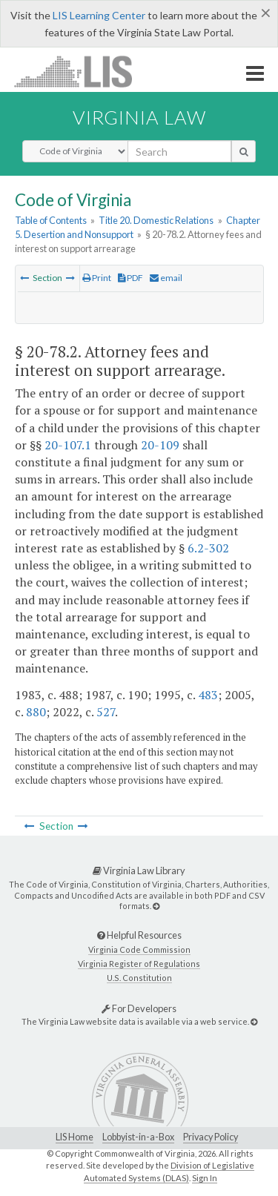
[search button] (243, 151)
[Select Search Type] (75, 151)
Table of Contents (51, 220)
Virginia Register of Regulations (139, 963)
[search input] (179, 151)
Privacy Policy (210, 1137)
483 (208, 695)
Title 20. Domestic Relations (156, 220)
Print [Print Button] (96, 277)
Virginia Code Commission (139, 949)
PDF (130, 277)
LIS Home (74, 1137)
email (166, 277)
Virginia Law (139, 117)
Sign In (204, 1178)
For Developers (139, 1008)
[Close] (265, 12)
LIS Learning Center (99, 15)
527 (105, 712)
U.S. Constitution (139, 977)
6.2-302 (208, 548)
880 (36, 712)
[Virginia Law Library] (156, 906)
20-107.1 (67, 445)
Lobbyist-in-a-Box (138, 1137)
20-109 (160, 445)
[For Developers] (254, 1021)
